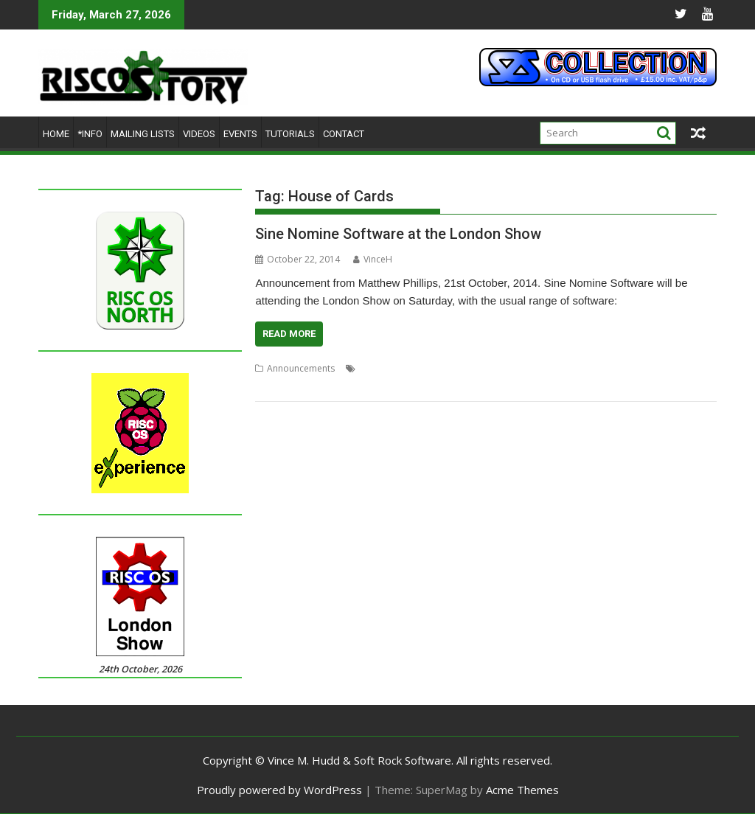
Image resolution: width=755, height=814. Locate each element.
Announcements (301, 368)
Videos (199, 133)
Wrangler (326, 386)
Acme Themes (522, 789)
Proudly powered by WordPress (279, 789)
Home (56, 133)
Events (240, 133)
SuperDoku (278, 386)
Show (600, 368)
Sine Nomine (643, 368)
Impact (445, 368)
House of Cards (392, 368)
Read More (289, 333)
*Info (89, 133)
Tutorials (290, 133)
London (525, 368)
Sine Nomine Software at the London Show (398, 234)
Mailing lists (143, 133)
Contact (343, 133)
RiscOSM (565, 368)
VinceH (372, 259)
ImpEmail (484, 368)
